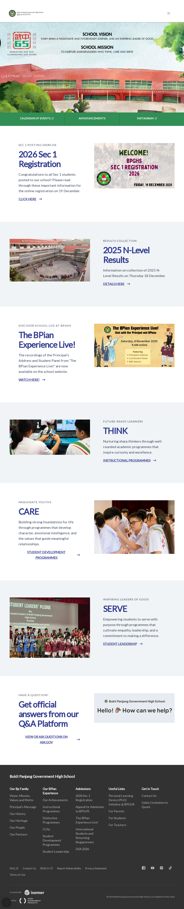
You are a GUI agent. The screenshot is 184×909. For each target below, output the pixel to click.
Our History (18, 814)
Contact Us (149, 796)
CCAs (46, 829)
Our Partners (18, 834)
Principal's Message (23, 807)
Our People (17, 827)
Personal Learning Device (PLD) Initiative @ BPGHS (121, 800)
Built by (28, 900)
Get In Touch (150, 789)
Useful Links (117, 789)
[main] (92, 393)
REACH (44, 868)
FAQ (12, 868)
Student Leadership (56, 851)
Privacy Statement (96, 868)
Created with (30, 892)
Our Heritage (19, 820)
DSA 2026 (82, 849)
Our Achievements (55, 800)
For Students (117, 818)
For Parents (116, 811)
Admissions (83, 789)
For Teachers (117, 825)
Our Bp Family (19, 789)
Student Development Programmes (52, 840)
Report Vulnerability (69, 868)
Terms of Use (17, 874)
